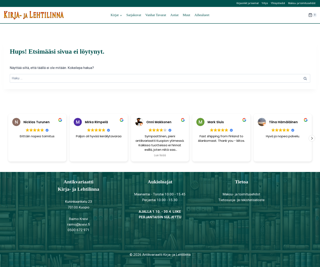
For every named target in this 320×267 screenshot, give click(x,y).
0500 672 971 (79, 230)
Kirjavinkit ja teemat (248, 3)
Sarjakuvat (133, 15)
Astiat (174, 15)
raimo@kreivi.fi (78, 224)
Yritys (265, 3)
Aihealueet (201, 15)
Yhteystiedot (278, 3)
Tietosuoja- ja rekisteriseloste (241, 200)
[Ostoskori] (312, 15)
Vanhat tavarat (155, 15)
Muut (186, 15)
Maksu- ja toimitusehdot (302, 3)
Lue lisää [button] (160, 155)
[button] (312, 138)
